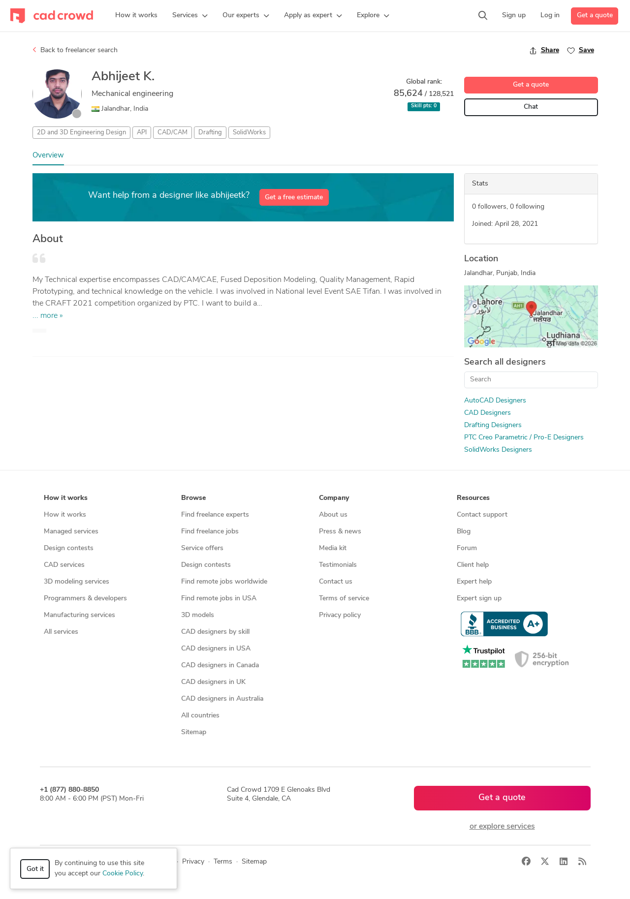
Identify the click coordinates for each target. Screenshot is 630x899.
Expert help (474, 582)
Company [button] (334, 498)
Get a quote (595, 15)
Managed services (71, 531)
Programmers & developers (85, 598)
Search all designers (505, 362)
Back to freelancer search (75, 50)
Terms (223, 862)
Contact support (482, 515)
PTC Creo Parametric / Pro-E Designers (524, 437)
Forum (467, 548)
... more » (47, 316)
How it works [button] (66, 498)
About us (333, 515)
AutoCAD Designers (495, 400)
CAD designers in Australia (222, 699)
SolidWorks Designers (498, 450)
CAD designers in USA (216, 648)
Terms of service (344, 598)
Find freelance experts (215, 515)
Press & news (340, 531)
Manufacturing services (79, 615)
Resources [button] (473, 498)
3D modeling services (76, 582)
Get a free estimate (294, 197)
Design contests (69, 548)
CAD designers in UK (213, 682)
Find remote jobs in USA (218, 598)
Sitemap (193, 732)
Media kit (332, 548)
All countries (200, 715)
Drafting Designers (493, 425)
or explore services (502, 827)
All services (61, 632)
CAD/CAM (173, 132)
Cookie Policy (122, 873)
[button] (190, 15)
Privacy (193, 862)
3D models (197, 615)
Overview (48, 155)
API (142, 132)
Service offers (202, 548)
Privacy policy (340, 615)
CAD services (64, 565)
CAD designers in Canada (220, 665)
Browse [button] (193, 498)
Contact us (335, 582)
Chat (531, 107)
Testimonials (338, 565)
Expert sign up (479, 598)
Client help (473, 565)
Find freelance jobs (210, 531)
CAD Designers (487, 413)
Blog (464, 531)
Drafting (210, 132)
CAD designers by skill (215, 632)
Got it (35, 869)
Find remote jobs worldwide (224, 582)
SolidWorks (249, 132)
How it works (65, 515)
